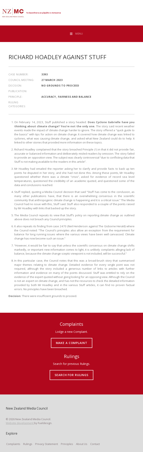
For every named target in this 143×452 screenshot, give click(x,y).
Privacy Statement (46, 444)
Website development (20, 423)
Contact (95, 444)
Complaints (13, 444)
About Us (81, 444)
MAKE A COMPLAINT (71, 339)
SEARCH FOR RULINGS (71, 371)
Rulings (27, 444)
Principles (67, 444)
